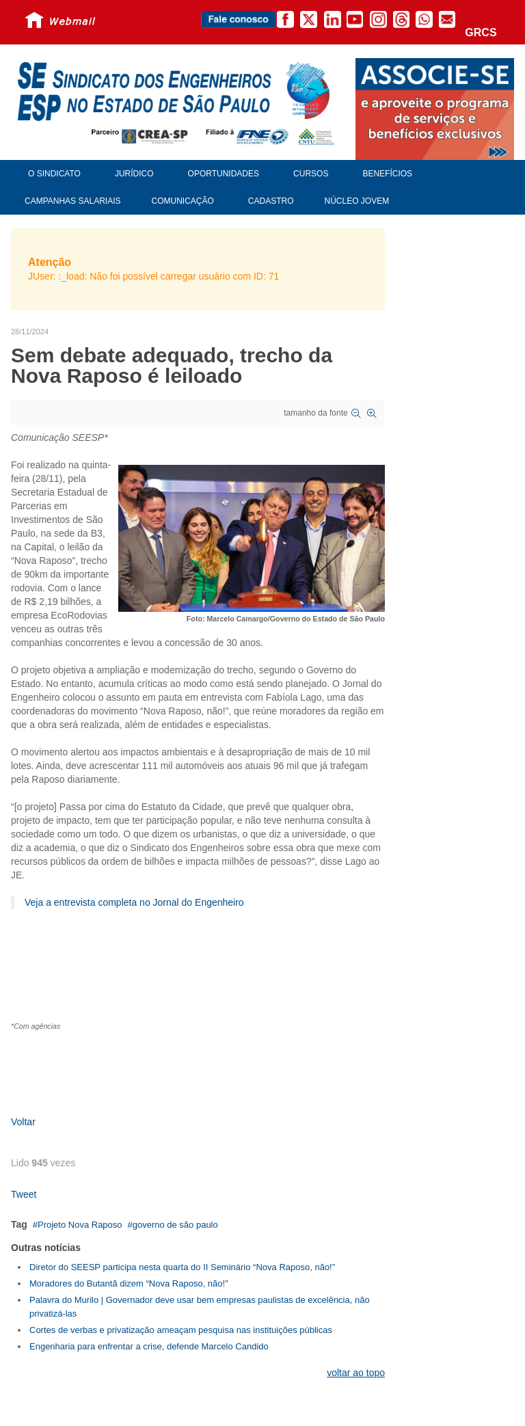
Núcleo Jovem (357, 201)
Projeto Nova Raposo (80, 1225)
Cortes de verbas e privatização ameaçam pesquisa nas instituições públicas (180, 1330)
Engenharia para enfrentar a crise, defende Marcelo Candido (149, 1346)
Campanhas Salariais (72, 201)
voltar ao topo (356, 1372)
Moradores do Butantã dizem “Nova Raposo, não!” (128, 1283)
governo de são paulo (175, 1225)
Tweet (23, 1194)
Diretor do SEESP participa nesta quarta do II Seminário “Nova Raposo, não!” (182, 1267)
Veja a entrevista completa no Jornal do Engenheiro (134, 902)
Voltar (23, 1121)
